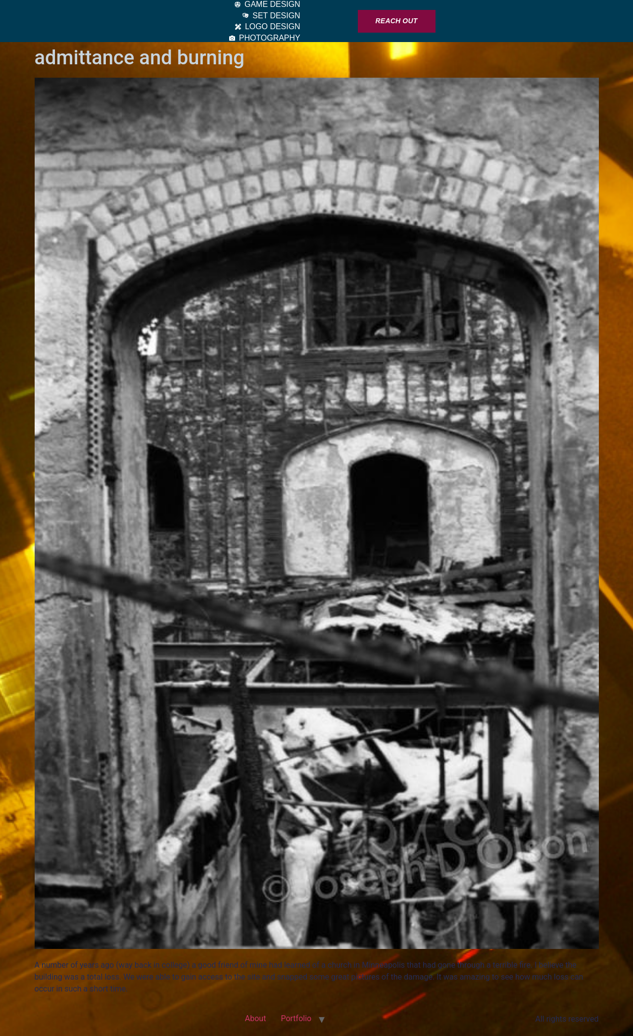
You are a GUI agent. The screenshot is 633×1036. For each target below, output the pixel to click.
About (255, 1018)
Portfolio (296, 1018)
